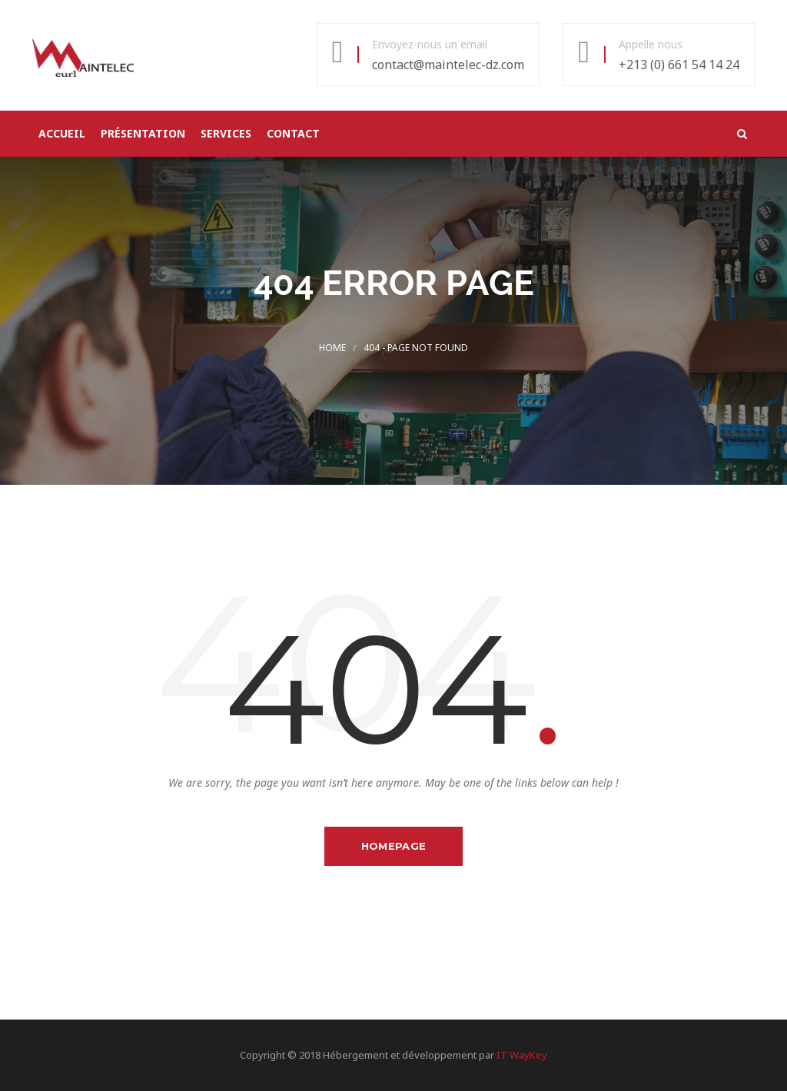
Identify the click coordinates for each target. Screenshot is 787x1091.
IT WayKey (521, 1055)
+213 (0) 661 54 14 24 (679, 64)
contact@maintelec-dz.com (448, 64)
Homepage (393, 846)
